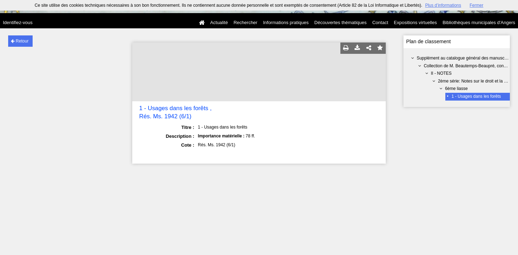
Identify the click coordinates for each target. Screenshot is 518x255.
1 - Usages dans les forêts (476, 96)
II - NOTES (441, 73)
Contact (380, 22)
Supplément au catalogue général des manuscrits (463, 58)
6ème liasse (456, 88)
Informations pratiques (286, 22)
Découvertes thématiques (340, 22)
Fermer (477, 5)
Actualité (219, 22)
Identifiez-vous (18, 22)
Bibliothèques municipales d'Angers (478, 22)
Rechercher (245, 22)
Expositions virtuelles (415, 22)
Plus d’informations (443, 5)
